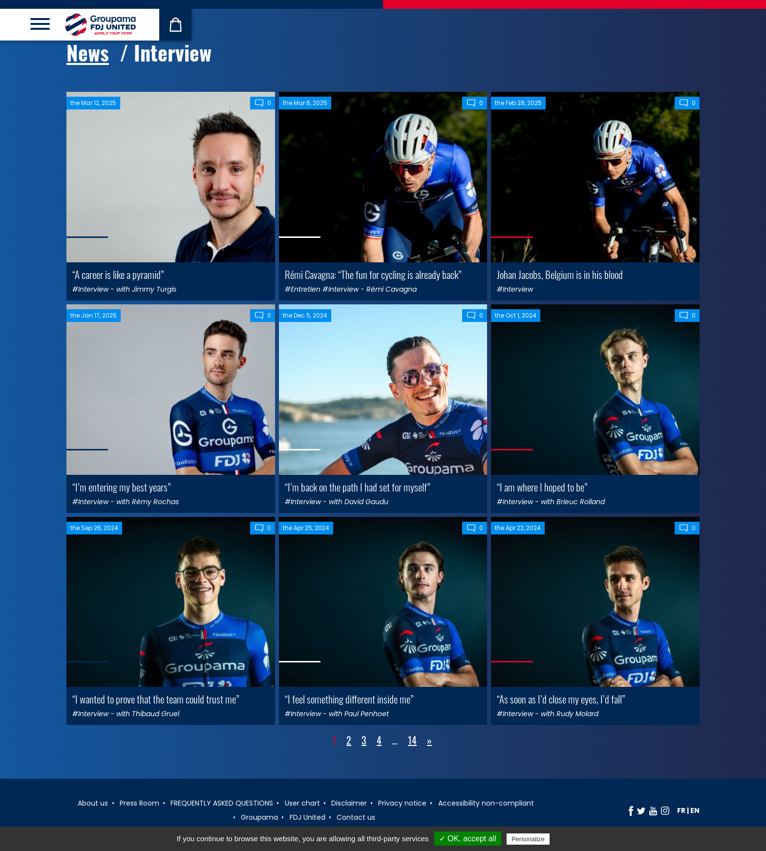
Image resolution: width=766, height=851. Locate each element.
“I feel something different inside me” (349, 698)
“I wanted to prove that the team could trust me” (155, 698)
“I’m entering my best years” (121, 486)
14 (412, 740)
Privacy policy (575, 839)
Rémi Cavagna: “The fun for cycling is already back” (373, 274)
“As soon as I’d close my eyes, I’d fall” (561, 698)
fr (681, 810)
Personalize (528, 839)
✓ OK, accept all (467, 838)
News (87, 52)
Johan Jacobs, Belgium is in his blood (560, 274)
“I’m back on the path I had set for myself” (357, 486)
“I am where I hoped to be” (542, 486)
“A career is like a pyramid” (118, 274)
